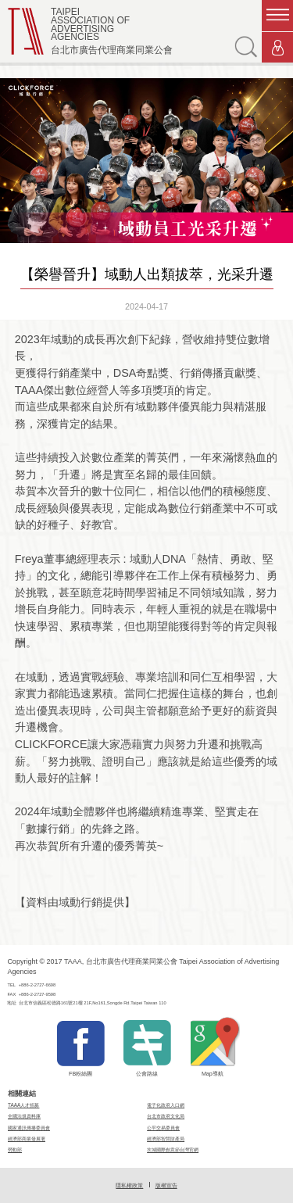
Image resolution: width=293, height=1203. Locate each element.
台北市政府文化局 (165, 1116)
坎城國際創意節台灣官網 (172, 1149)
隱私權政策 (129, 1185)
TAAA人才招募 (23, 1105)
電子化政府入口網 (165, 1105)
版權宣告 (166, 1185)
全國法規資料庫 (24, 1116)
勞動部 (15, 1149)
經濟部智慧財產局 (165, 1138)
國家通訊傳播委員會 (29, 1127)
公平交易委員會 (163, 1127)
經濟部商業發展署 (26, 1138)
